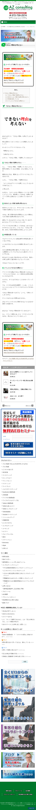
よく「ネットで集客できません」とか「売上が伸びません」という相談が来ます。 (18, 620)
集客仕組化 (5, 556)
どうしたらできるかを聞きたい (15, 101)
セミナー (5, 531)
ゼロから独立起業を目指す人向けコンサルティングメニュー (18, 574)
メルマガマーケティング (9, 489)
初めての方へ (6, 559)
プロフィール (6, 591)
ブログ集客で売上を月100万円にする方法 (16, 26)
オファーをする (7, 616)
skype (4, 545)
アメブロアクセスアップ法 (10, 500)
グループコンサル (7, 534)
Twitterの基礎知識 (7, 503)
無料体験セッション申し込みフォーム (13, 562)
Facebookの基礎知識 (8, 492)
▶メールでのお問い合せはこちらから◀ (18, 18)
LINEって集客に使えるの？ (13, 650)
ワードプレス (6, 486)
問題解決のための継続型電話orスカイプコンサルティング (18, 582)
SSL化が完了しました (9, 611)
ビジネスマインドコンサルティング (14, 570)
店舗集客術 (5, 520)
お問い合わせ (6, 586)
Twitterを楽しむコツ (8, 506)
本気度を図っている (12, 99)
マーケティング (7, 475)
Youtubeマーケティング (9, 514)
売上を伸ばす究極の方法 (13, 653)
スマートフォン (7, 540)
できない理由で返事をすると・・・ (16, 95)
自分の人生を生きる (8, 614)
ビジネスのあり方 (7, 469)
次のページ (28, 405)
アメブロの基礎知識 (8, 497)
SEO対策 (5, 472)
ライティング (6, 483)
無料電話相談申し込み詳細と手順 (13, 588)
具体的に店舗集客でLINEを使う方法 (16, 656)
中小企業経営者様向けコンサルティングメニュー (18, 568)
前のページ (7, 405)
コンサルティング (7, 525)
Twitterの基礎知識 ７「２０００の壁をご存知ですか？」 (17, 635)
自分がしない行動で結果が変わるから (17, 97)
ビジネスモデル (7, 523)
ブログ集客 (5, 466)
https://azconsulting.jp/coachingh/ (14, 82)
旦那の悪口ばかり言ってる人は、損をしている (18, 643)
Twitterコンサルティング (9, 509)
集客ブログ (5, 603)
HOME (3, 26)
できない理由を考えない (10, 93)
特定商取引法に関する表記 (10, 600)
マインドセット (7, 360)
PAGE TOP (31, 808)
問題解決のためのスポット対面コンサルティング (18, 578)
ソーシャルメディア (8, 517)
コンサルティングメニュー (10, 565)
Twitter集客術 (6, 511)
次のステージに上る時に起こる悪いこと (14, 624)
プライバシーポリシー (9, 597)
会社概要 (5, 594)
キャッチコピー (7, 478)
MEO (3, 537)
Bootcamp (5, 542)
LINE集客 (5, 495)
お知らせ (5, 548)
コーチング (5, 528)
